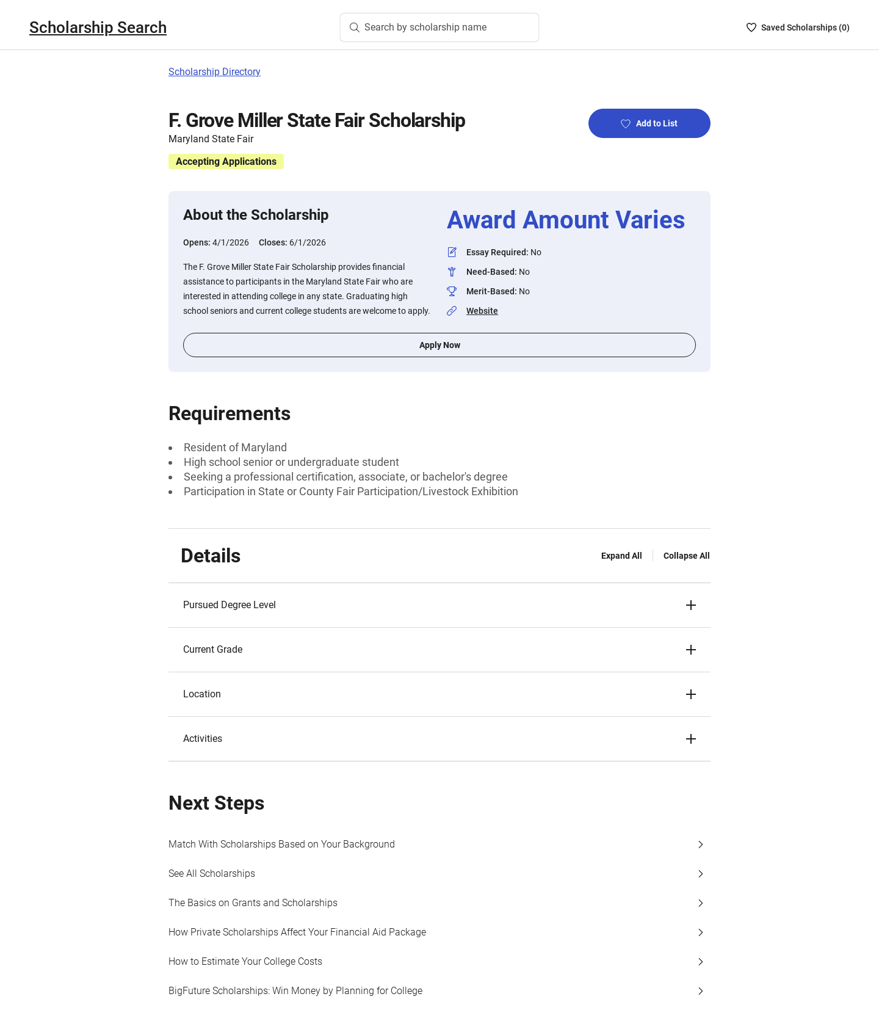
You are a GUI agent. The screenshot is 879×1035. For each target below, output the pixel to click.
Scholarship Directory (214, 72)
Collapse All (687, 556)
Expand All (621, 556)
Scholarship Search (98, 27)
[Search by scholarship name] (440, 27)
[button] (439, 605)
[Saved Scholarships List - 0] (798, 27)
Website (482, 311)
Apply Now (439, 345)
